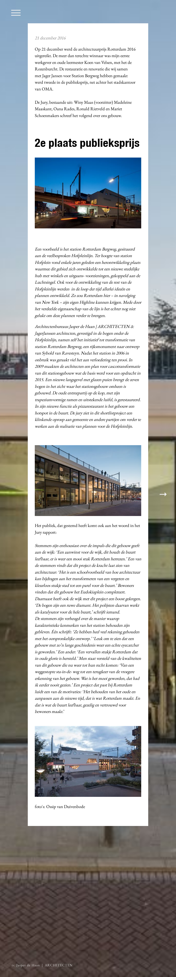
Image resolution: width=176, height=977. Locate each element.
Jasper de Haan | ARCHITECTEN (42, 965)
